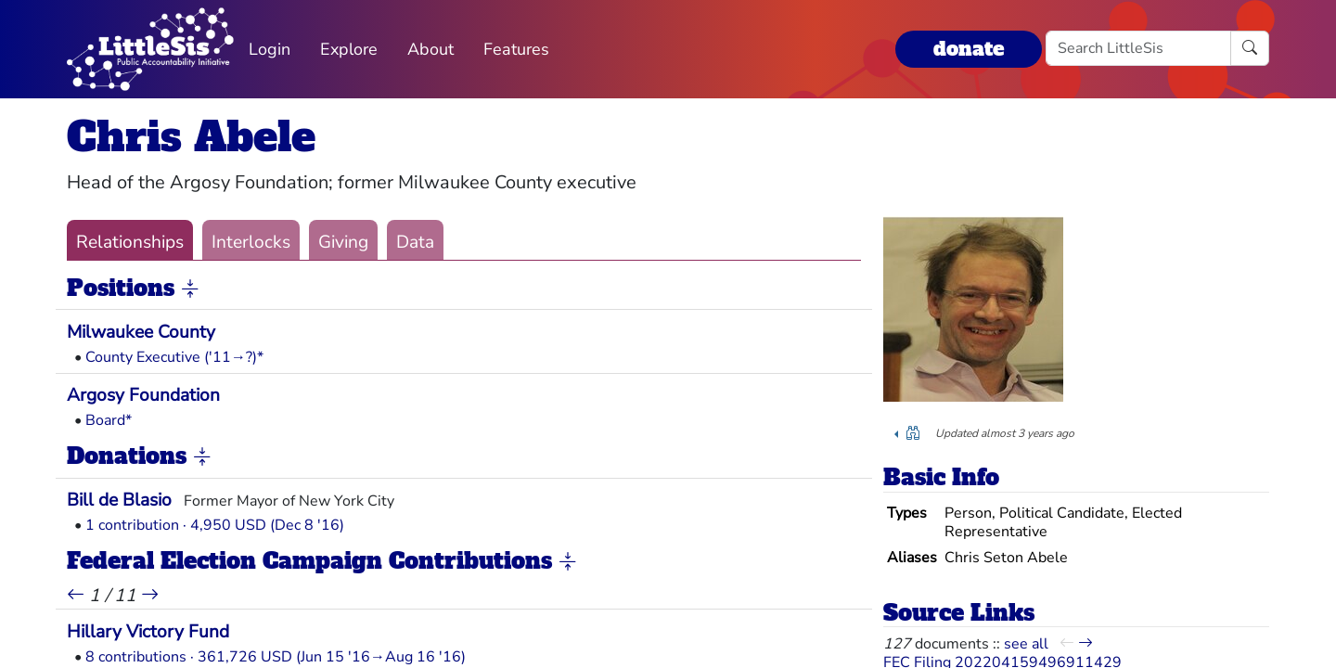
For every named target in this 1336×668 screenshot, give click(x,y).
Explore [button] (349, 49)
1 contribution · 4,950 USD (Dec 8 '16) (214, 525)
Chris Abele (191, 137)
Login (269, 49)
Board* (108, 420)
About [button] (430, 49)
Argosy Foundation (143, 395)
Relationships (130, 242)
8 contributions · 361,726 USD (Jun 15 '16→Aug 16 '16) (275, 657)
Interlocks (251, 242)
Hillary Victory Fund (148, 632)
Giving (343, 242)
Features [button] (516, 49)
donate (968, 48)
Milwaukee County (141, 332)
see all (1026, 644)
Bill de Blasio (119, 500)
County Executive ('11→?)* (174, 357)
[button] (190, 289)
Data (415, 242)
